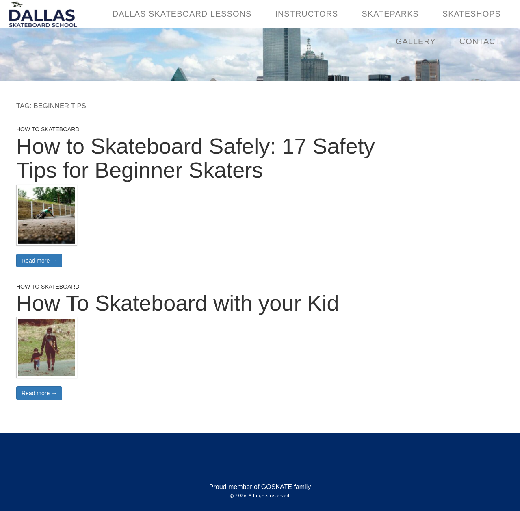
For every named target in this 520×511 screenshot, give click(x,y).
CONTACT (480, 41)
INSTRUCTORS (306, 13)
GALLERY (416, 41)
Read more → (39, 260)
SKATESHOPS (471, 13)
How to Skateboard (48, 129)
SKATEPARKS (390, 13)
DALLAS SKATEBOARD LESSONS (182, 13)
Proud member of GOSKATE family (260, 486)
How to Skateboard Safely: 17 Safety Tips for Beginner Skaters (195, 158)
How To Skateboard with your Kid (177, 303)
